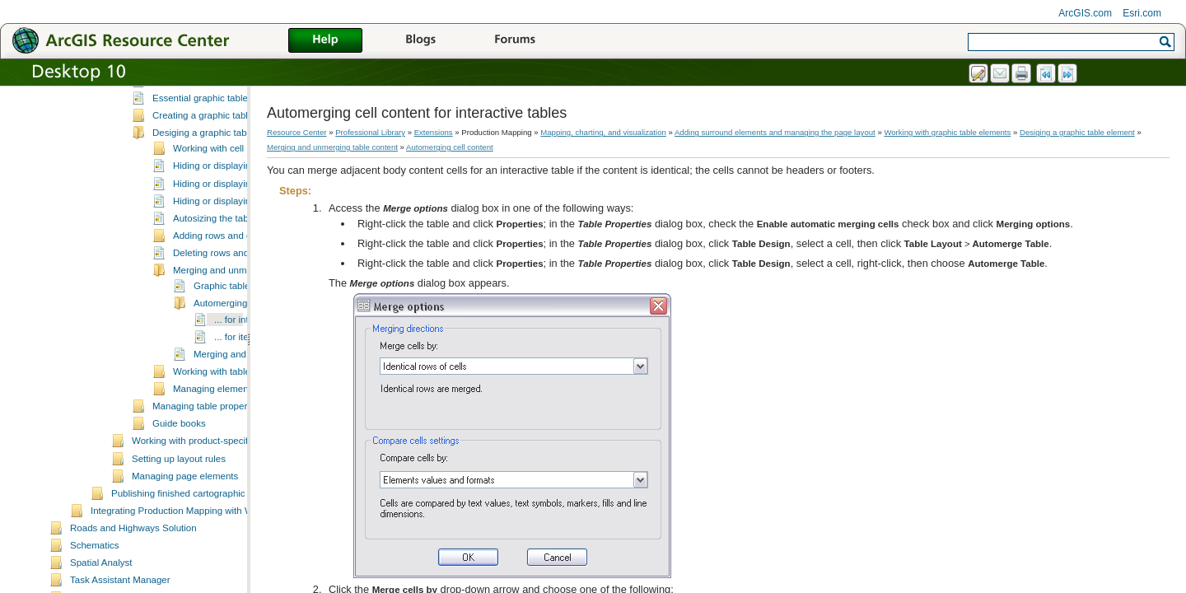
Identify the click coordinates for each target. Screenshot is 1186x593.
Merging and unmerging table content (332, 147)
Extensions (433, 132)
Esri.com (1142, 13)
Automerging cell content (246, 362)
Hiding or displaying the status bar (244, 259)
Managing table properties (207, 464)
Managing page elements (185, 534)
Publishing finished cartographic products (197, 552)
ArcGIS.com (1085, 13)
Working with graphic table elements (208, 106)
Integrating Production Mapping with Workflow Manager (207, 569)
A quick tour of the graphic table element (237, 139)
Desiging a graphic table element (221, 191)
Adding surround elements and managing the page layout (775, 132)
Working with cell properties (231, 207)
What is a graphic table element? (221, 122)
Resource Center (297, 132)
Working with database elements (200, 88)
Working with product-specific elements (214, 499)
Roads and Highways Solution (133, 586)
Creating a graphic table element (220, 174)
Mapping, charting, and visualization (603, 132)
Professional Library (370, 132)
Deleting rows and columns (230, 311)
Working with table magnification (241, 430)
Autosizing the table (214, 277)
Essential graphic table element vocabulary (242, 156)
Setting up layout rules (179, 517)
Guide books (179, 482)
